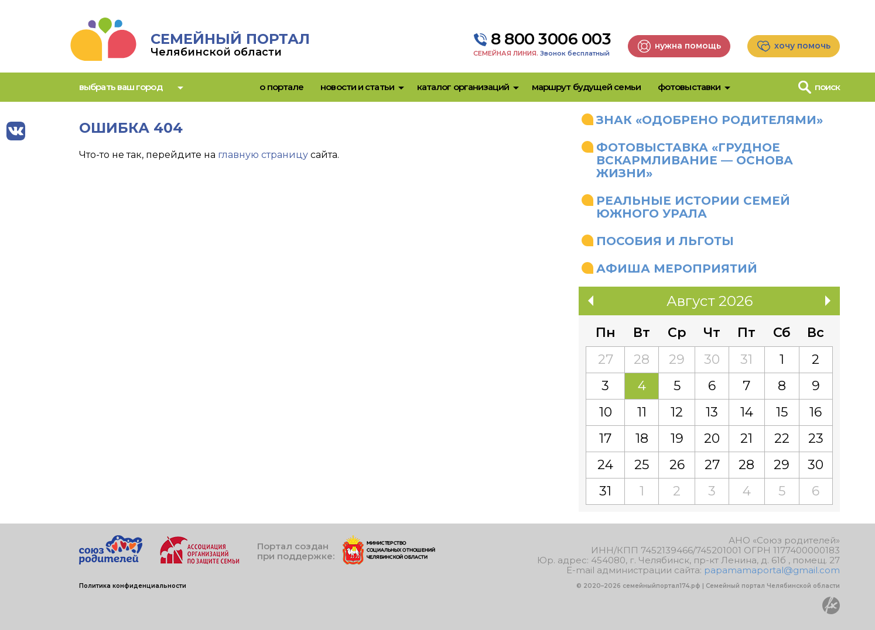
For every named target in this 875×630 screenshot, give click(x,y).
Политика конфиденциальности (132, 586)
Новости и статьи (357, 86)
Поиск (827, 86)
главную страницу (263, 154)
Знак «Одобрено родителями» (709, 120)
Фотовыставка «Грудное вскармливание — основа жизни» (694, 160)
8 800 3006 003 (551, 39)
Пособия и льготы (665, 241)
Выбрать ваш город (120, 86)
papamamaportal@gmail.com (772, 570)
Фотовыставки (689, 86)
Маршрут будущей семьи (586, 86)
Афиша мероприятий (676, 268)
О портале (281, 86)
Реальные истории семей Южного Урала (693, 207)
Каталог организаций (463, 86)
